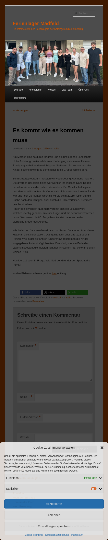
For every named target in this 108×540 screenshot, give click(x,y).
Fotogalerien (35, 89)
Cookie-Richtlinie (34, 534)
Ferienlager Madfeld (36, 23)
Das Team (66, 89)
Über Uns (83, 89)
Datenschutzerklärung (57, 534)
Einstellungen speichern (54, 526)
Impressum (77, 534)
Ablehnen (54, 515)
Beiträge (18, 89)
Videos (52, 89)
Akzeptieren (54, 503)
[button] (102, 448)
